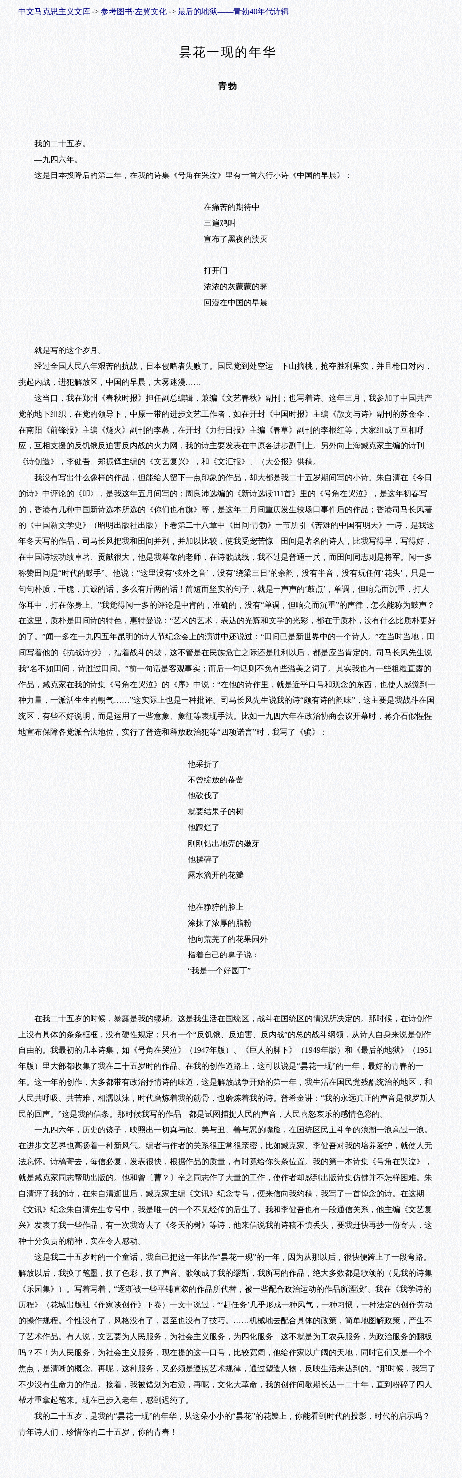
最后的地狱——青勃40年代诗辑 (233, 11)
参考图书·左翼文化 (134, 11)
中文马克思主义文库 (54, 11)
